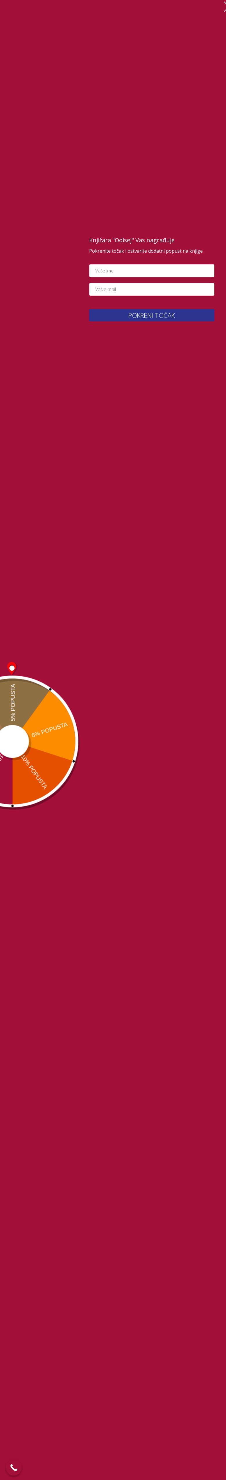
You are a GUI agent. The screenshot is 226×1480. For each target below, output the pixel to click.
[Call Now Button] (14, 1468)
